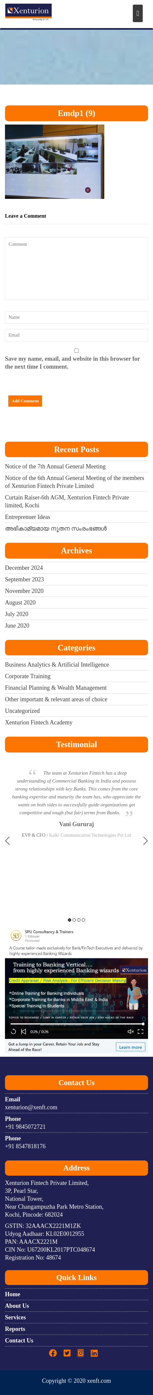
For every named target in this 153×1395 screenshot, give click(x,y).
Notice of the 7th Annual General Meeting (55, 466)
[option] (76, 800)
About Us (17, 1306)
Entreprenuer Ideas (27, 517)
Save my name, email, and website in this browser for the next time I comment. (72, 362)
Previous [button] (7, 840)
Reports (15, 1329)
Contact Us (19, 1340)
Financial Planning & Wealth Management (56, 687)
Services (15, 1317)
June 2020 (17, 625)
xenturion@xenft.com (31, 1107)
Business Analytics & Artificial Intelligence (57, 664)
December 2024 (24, 568)
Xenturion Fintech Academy (39, 722)
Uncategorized (22, 711)
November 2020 (24, 591)
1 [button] (69, 920)
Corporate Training (28, 676)
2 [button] (74, 920)
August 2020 (20, 602)
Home (12, 1294)
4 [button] (83, 920)
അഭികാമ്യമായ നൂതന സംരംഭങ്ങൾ (56, 528)
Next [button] (145, 840)
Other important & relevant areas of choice (56, 699)
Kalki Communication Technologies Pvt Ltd (90, 835)
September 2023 (24, 579)
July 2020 (16, 614)
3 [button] (78, 920)
